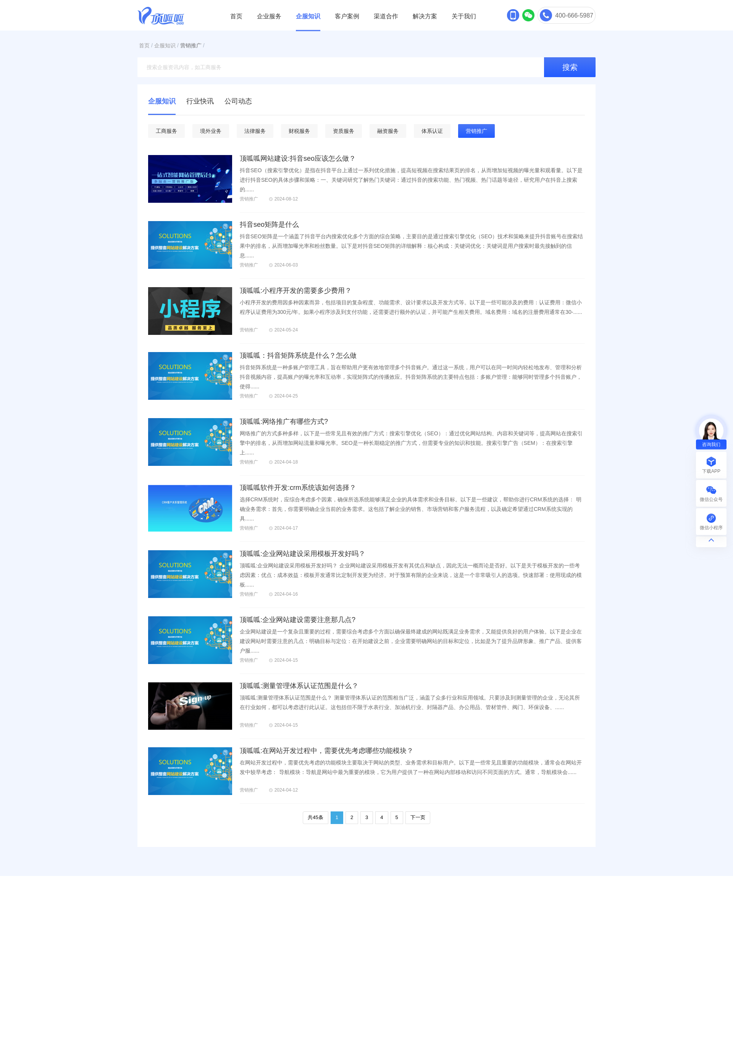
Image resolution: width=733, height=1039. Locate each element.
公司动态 (238, 101)
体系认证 (432, 131)
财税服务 (299, 131)
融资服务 (388, 131)
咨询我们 (711, 444)
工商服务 (166, 131)
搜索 (570, 67)
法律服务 (255, 131)
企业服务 (269, 16)
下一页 (417, 817)
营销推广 (191, 45)
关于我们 (464, 16)
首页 (236, 16)
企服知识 (308, 16)
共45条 (315, 817)
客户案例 (347, 16)
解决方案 (425, 16)
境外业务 (210, 131)
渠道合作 (386, 16)
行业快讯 (200, 101)
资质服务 (343, 131)
